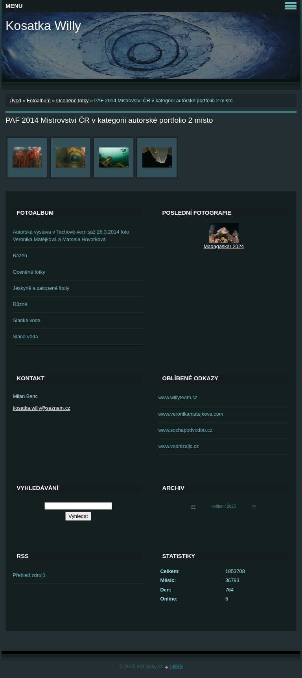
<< (193, 506)
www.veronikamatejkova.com (190, 414)
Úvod (15, 100)
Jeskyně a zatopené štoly (41, 288)
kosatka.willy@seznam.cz (41, 408)
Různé (20, 304)
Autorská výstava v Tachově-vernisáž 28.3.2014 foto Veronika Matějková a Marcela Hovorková (71, 235)
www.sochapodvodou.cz (185, 430)
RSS (178, 666)
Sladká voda (27, 320)
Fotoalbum (38, 100)
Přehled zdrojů (29, 575)
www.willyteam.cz (178, 397)
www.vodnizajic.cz (178, 446)
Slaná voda (25, 336)
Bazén (20, 255)
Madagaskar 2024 (224, 246)
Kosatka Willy (43, 25)
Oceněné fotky (72, 100)
